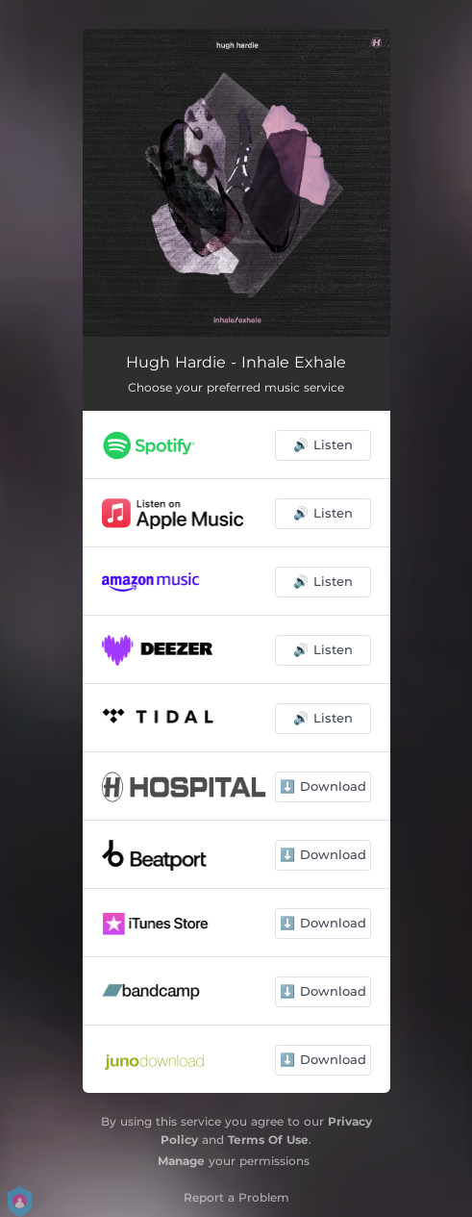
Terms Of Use (268, 1139)
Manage (181, 1161)
